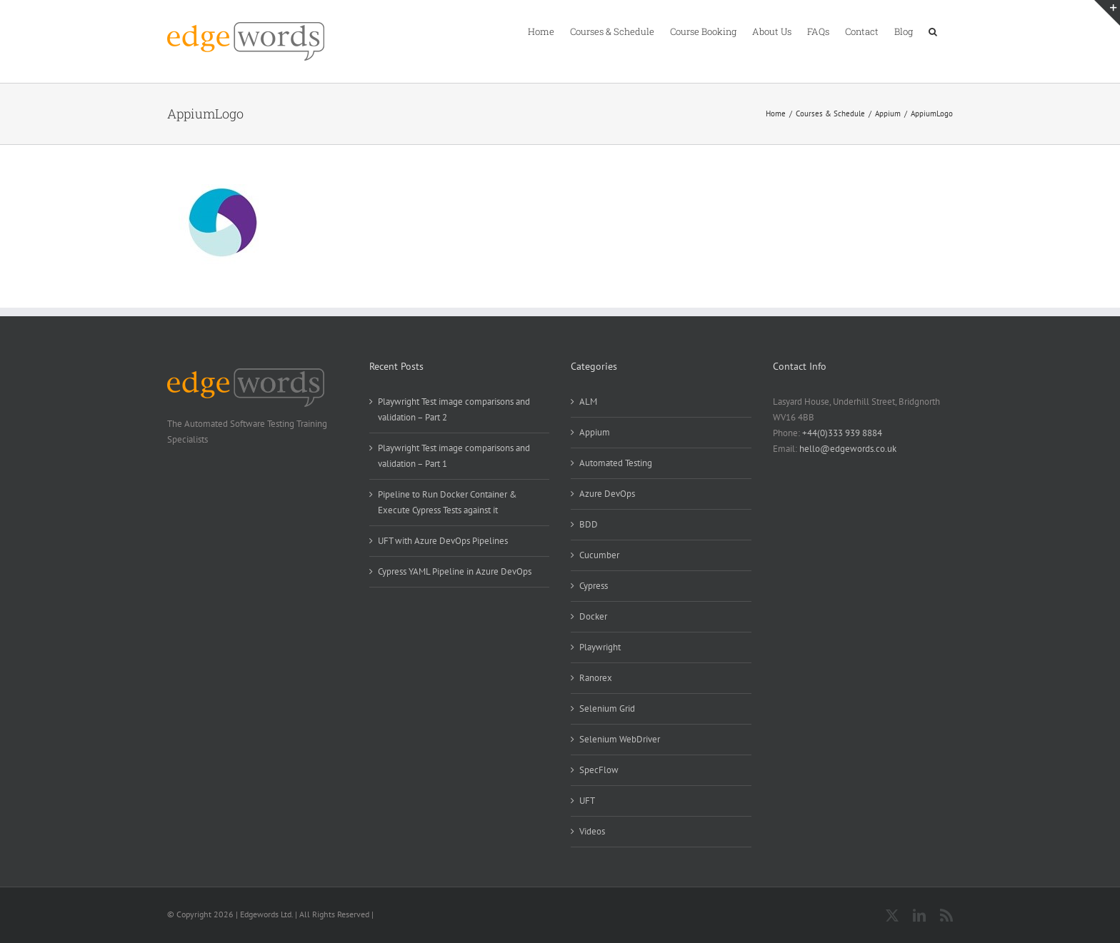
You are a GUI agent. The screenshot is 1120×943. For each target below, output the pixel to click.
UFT (587, 801)
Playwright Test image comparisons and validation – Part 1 (454, 456)
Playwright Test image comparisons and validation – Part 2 (454, 409)
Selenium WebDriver (619, 739)
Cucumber (599, 555)
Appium (594, 432)
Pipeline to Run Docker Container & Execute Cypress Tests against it (447, 502)
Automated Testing (615, 463)
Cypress (593, 586)
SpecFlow (599, 770)
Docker (593, 616)
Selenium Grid (607, 708)
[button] (933, 30)
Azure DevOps (607, 494)
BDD (588, 524)
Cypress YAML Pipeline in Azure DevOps (454, 571)
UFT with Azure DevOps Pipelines (443, 541)
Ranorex (595, 678)
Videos (592, 831)
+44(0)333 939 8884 (842, 433)
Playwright (600, 647)
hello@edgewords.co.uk (847, 449)
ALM (588, 401)
